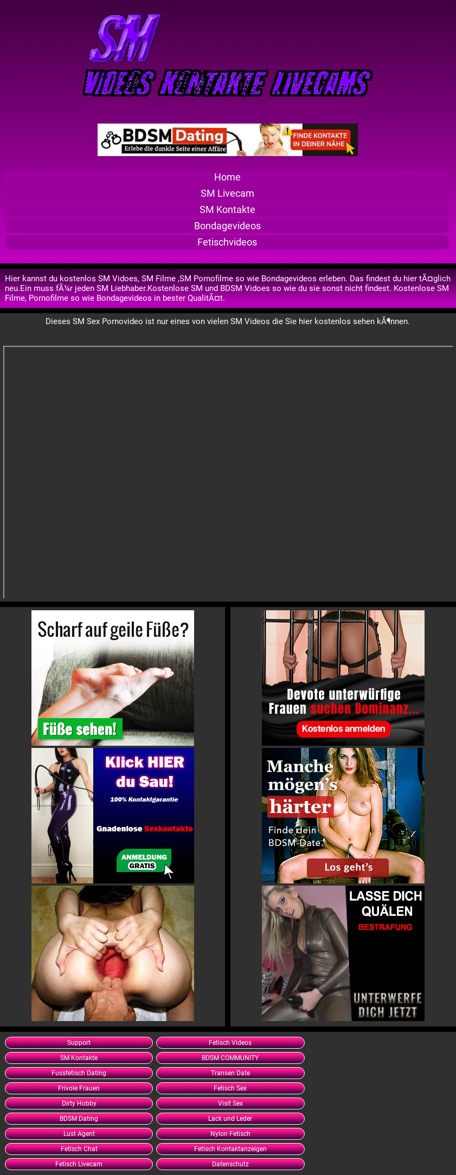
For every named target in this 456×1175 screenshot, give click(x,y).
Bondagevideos (227, 226)
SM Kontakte (227, 209)
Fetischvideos (227, 242)
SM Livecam (227, 193)
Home (227, 177)
